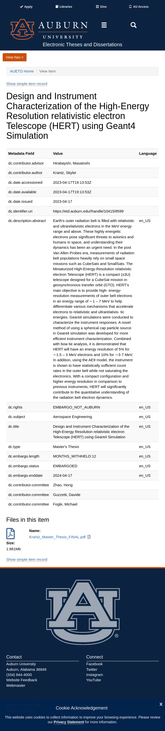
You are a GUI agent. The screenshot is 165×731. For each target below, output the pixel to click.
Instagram (94, 674)
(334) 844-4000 (19, 674)
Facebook (94, 664)
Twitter (91, 669)
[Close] (161, 703)
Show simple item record (26, 84)
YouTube (93, 680)
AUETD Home (22, 71)
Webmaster (15, 685)
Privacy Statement (69, 722)
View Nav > (14, 57)
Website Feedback (21, 680)
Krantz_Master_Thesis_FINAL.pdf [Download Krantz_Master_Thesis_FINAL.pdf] (60, 537)
